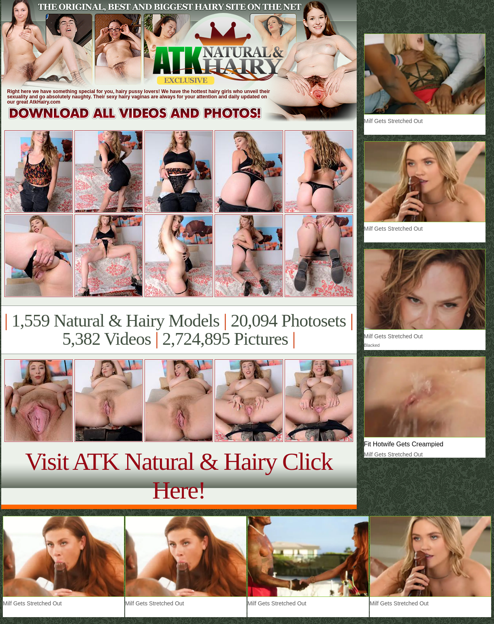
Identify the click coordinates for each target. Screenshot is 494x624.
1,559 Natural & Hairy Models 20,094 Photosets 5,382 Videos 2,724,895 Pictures (178, 330)
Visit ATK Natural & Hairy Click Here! (178, 476)
